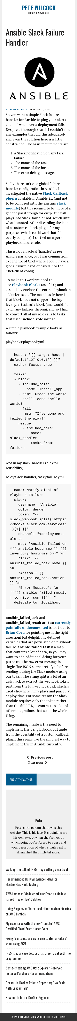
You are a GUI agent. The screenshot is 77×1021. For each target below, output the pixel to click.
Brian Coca (15, 632)
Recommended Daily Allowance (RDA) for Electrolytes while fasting (31, 882)
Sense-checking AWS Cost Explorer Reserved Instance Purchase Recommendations (34, 971)
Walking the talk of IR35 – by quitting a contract (37, 869)
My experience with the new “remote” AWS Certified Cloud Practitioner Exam (33, 926)
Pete (24, 109)
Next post (37, 762)
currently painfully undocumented (38, 625)
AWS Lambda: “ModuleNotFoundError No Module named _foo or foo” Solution (36, 896)
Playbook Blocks (26, 284)
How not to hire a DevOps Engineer (27, 997)
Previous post (39, 757)
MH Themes (60, 1017)
